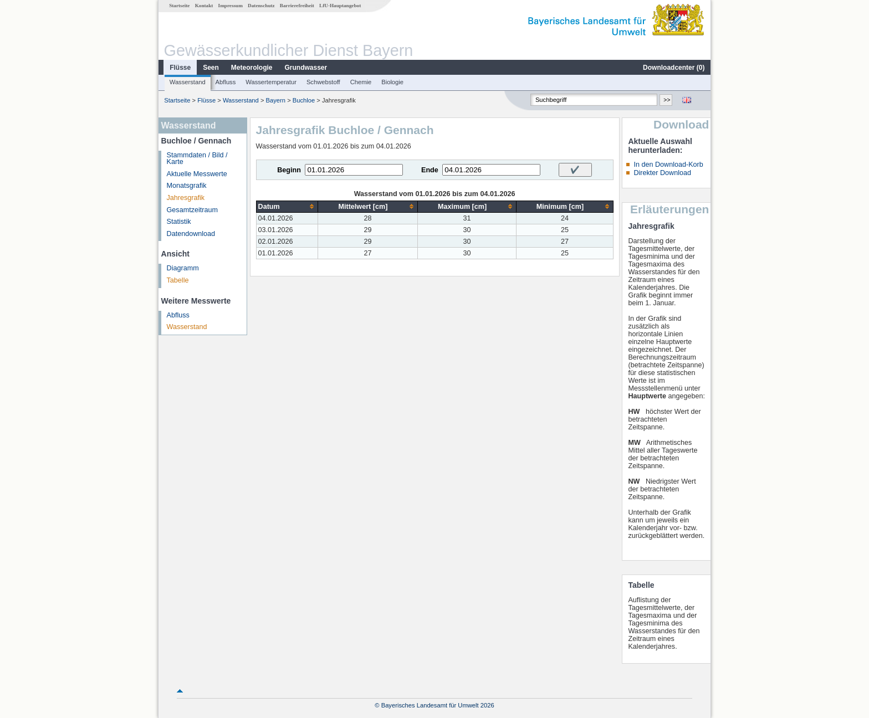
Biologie (392, 82)
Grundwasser (306, 67)
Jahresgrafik (186, 198)
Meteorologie (252, 67)
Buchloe (304, 100)
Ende (429, 170)
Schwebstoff (323, 82)
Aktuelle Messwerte (197, 174)
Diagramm (183, 268)
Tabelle (178, 280)
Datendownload (191, 234)
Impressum (230, 5)
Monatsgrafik (187, 185)
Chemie (361, 82)
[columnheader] (287, 206)
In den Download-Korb (668, 164)
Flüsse (180, 67)
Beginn (289, 170)
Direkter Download (662, 173)
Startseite (179, 5)
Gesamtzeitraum (192, 210)
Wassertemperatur (271, 82)
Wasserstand (188, 82)
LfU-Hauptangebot (340, 5)
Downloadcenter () (673, 67)
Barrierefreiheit (297, 5)
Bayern (275, 100)
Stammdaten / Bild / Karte (197, 158)
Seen (211, 67)
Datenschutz (261, 5)
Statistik (179, 221)
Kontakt (204, 5)
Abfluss (226, 82)
